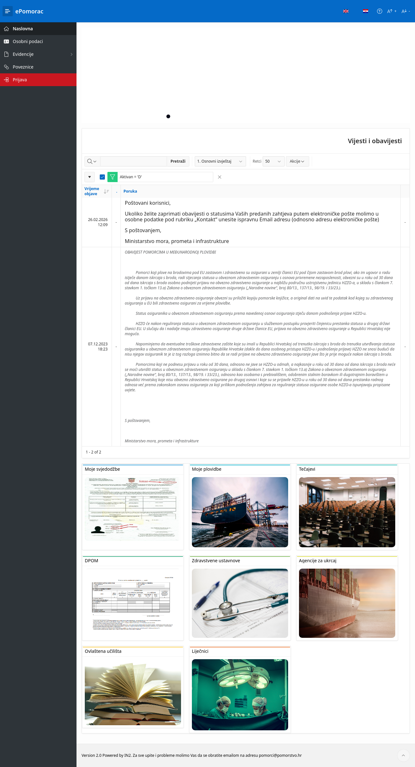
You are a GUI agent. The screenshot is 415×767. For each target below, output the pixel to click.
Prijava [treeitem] (20, 80)
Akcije (297, 161)
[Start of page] (403, 755)
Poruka (130, 191)
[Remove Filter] (219, 177)
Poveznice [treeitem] (23, 67)
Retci (257, 161)
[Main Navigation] (8, 11)
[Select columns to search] (92, 161)
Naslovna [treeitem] (23, 29)
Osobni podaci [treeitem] (28, 41)
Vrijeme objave (96, 191)
